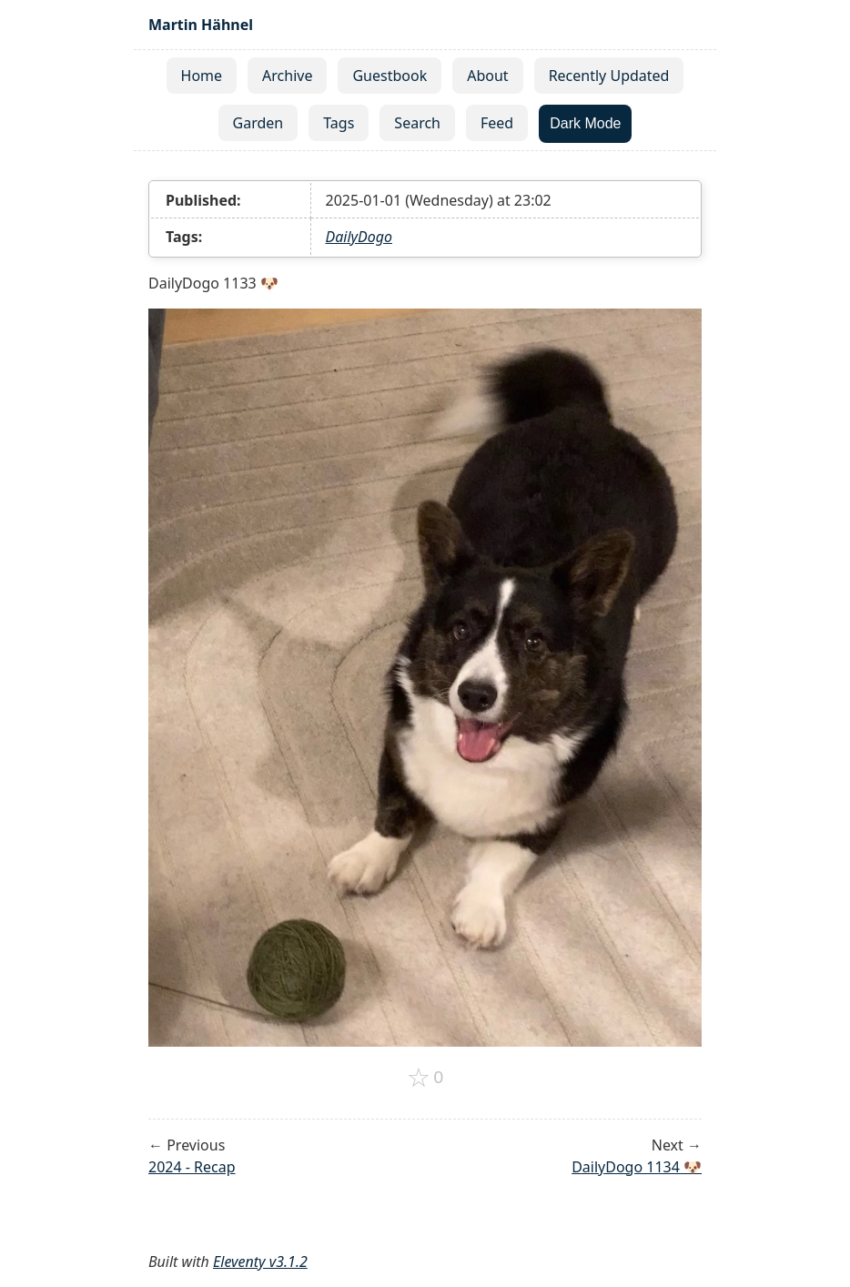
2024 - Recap (192, 1167)
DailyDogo (359, 237)
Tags (338, 123)
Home (202, 76)
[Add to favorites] (425, 1077)
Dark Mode (585, 123)
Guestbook (389, 76)
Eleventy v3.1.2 (260, 1262)
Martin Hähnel (200, 25)
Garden (258, 123)
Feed (497, 123)
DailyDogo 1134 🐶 (637, 1167)
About (487, 76)
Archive (287, 76)
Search (417, 123)
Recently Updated (609, 76)
